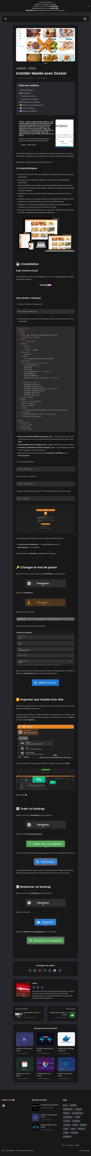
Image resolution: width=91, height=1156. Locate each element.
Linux (75, 1125)
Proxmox (81, 1129)
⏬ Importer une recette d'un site (31, 105)
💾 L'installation (25, 93)
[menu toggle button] (85, 19)
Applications (21, 68)
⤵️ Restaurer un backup (28, 111)
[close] (88, 6)
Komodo (67, 1125)
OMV (73, 1129)
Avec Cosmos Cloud (29, 96)
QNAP (66, 1133)
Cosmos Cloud (61, 277)
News (66, 1129)
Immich (67, 1121)
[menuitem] (63, 1145)
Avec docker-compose (30, 99)
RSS (63, 1145)
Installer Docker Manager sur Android (65, 1049)
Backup (66, 1113)
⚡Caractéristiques (26, 90)
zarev (20, 78)
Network (83, 1125)
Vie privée (67, 1137)
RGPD (77, 1145)
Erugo (77, 1117)
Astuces (78, 1109)
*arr (65, 1105)
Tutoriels (32, 68)
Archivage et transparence (45, 1106)
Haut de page (84, 1151)
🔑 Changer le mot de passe (30, 102)
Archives (70, 1145)
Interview (75, 1121)
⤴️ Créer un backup (27, 108)
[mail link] (3, 1105)
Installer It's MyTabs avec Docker (23, 1049)
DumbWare (68, 1117)
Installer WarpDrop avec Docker (43, 1049)
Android (73, 1105)
